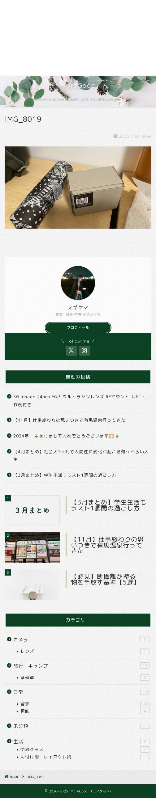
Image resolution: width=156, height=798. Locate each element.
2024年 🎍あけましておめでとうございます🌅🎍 (66, 436)
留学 (85, 704)
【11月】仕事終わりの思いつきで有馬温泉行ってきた (69, 420)
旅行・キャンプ (81, 665)
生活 (81, 741)
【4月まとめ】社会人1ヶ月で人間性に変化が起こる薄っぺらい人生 (81, 455)
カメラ (81, 639)
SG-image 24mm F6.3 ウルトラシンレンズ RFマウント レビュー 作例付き (81, 400)
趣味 (85, 711)
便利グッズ (85, 749)
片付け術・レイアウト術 (85, 757)
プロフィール (78, 327)
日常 (81, 692)
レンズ (85, 651)
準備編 (85, 677)
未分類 (81, 726)
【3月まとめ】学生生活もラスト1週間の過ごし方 (64, 475)
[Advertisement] (78, 38)
